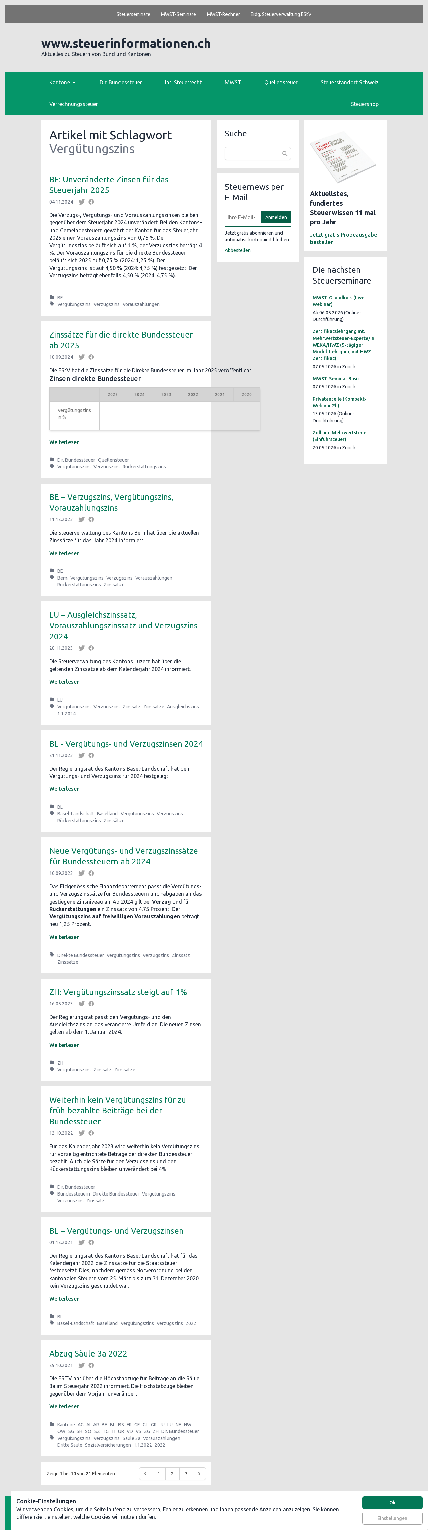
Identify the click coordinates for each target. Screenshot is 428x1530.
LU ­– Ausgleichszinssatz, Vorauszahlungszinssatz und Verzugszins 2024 (123, 625)
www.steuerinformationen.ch (126, 43)
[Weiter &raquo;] (199, 1473)
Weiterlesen (64, 442)
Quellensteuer (281, 82)
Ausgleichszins (183, 706)
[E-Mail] (241, 217)
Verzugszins (106, 304)
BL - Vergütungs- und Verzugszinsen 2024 (126, 743)
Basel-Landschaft (75, 813)
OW (61, 1431)
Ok (392, 1502)
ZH (60, 1063)
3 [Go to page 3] (186, 1473)
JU (162, 1424)
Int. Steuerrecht (183, 82)
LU (60, 700)
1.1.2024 (66, 713)
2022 (191, 1323)
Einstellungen (392, 1518)
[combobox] (258, 153)
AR (96, 1424)
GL (145, 1424)
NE (178, 1424)
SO (88, 1431)
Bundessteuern (73, 1194)
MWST (233, 82)
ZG (147, 1431)
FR (129, 1424)
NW (187, 1424)
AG (81, 1424)
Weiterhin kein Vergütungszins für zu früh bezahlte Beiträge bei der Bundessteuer (117, 1110)
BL (60, 807)
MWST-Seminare (178, 14)
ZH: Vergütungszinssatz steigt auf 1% (118, 992)
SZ (97, 1431)
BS (121, 1424)
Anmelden (276, 217)
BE (60, 297)
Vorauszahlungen (141, 304)
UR (121, 1431)
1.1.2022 (143, 1445)
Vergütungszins (74, 304)
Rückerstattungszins (144, 466)
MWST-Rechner (223, 14)
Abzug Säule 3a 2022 (88, 1353)
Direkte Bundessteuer (80, 955)
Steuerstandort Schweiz (350, 82)
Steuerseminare (133, 14)
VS (138, 1431)
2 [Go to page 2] (172, 1473)
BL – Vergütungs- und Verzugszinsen (116, 1230)
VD (130, 1431)
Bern (62, 578)
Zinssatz (132, 706)
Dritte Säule (69, 1445)
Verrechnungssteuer (73, 104)
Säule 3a (131, 1438)
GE (137, 1424)
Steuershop (365, 104)
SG (71, 1431)
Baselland (107, 813)
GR (154, 1424)
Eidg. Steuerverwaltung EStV (281, 14)
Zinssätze (114, 584)
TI (113, 1431)
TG (106, 1431)
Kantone (66, 1424)
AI (88, 1424)
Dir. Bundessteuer (121, 82)
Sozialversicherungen (108, 1445)
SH (79, 1431)
